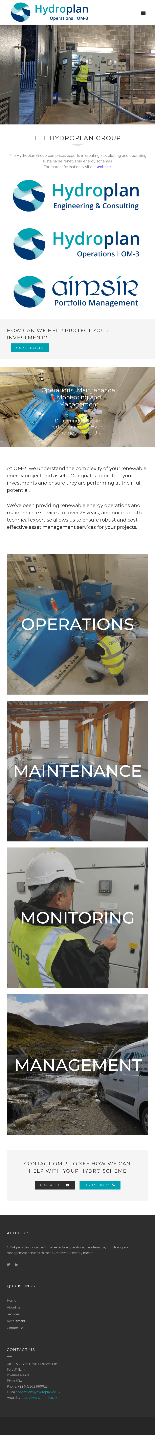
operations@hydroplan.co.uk (39, 1392)
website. (104, 167)
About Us (14, 1307)
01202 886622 (100, 1185)
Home (11, 1300)
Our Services (30, 348)
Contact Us (54, 1185)
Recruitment (16, 1321)
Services (13, 1314)
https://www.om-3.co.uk (39, 1398)
